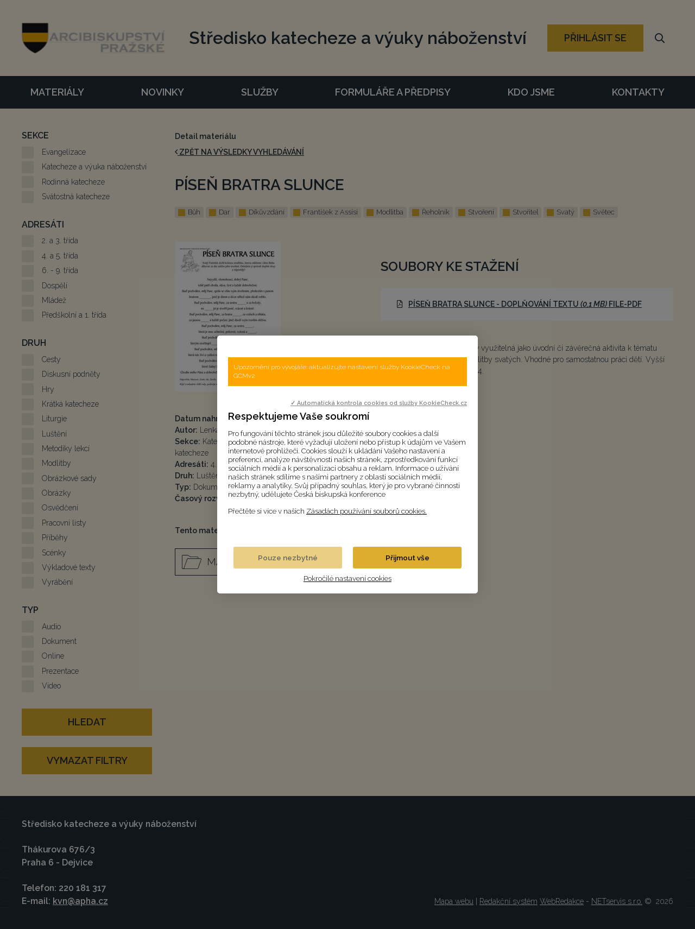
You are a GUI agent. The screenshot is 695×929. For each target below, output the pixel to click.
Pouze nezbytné (288, 557)
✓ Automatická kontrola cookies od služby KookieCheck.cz (378, 403)
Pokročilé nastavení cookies (347, 578)
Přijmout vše (407, 557)
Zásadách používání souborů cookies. (366, 511)
